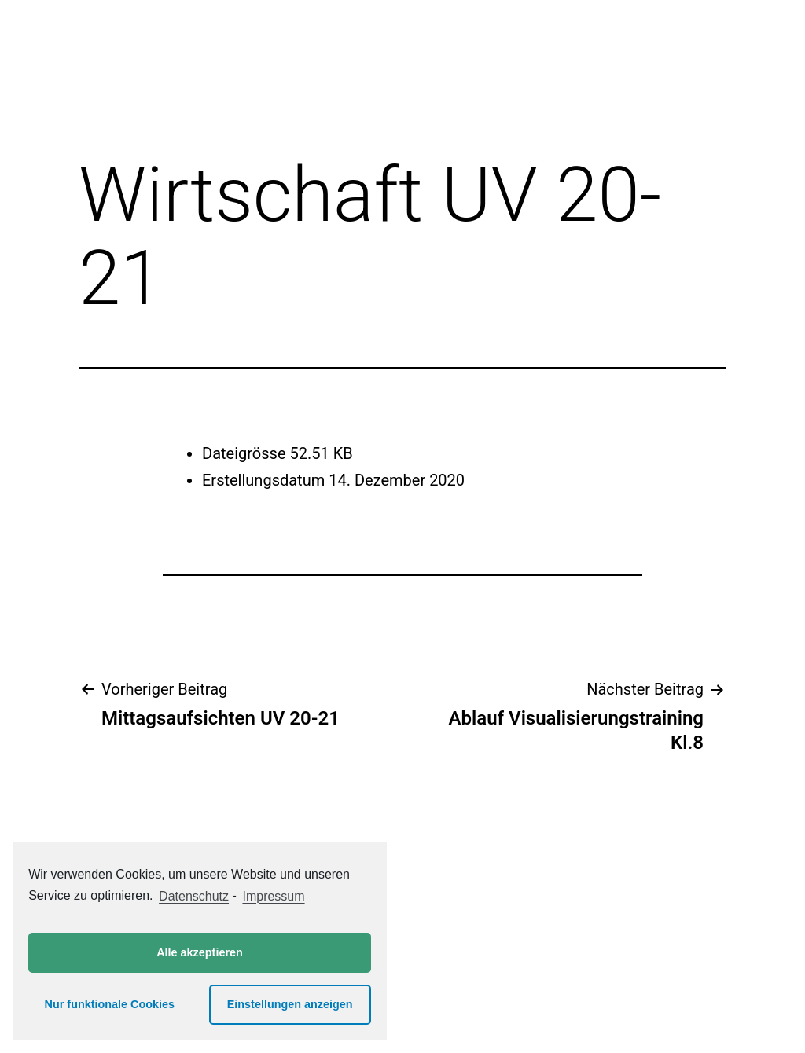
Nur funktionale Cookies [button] (110, 1004)
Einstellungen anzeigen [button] (290, 1004)
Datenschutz (194, 896)
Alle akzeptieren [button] (199, 952)
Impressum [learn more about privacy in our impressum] (273, 896)
